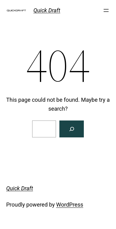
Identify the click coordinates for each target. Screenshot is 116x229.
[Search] (71, 128)
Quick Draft (46, 10)
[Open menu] (106, 10)
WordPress (69, 204)
